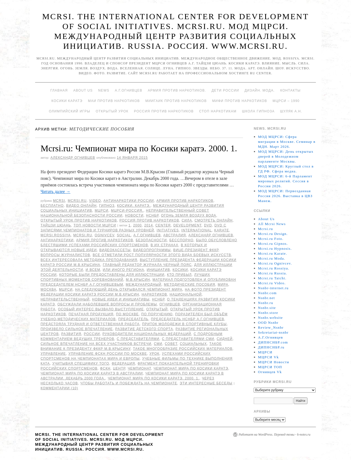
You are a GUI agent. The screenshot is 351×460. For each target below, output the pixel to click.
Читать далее (55, 191)
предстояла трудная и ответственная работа (90, 324)
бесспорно (181, 240)
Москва (48, 289)
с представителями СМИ (188, 339)
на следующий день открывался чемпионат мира (128, 289)
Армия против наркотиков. (177, 90)
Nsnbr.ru (265, 303)
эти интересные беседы (206, 383)
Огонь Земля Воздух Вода (188, 215)
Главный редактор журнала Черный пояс (147, 265)
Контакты (290, 90)
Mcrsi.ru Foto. (271, 239)
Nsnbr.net (266, 298)
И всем (93, 270)
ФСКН (105, 368)
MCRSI (59, 201)
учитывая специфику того (80, 363)
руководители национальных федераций (147, 334)
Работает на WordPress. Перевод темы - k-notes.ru (274, 434)
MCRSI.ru (82, 235)
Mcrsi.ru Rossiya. (273, 268)
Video (95, 201)
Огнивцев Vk (270, 372)
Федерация (123, 363)
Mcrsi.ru (77, 201)
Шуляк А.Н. (291, 111)
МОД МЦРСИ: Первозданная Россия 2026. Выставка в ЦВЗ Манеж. (285, 196)
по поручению (156, 314)
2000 (137, 225)
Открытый (157, 309)
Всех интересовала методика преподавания (89, 260)
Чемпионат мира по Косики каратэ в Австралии (92, 373)
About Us (83, 90)
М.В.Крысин (138, 280)
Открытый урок (112, 111)
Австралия (174, 235)
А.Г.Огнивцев (128, 90)
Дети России (225, 90)
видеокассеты (115, 250)
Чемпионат (139, 368)
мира (223, 284)
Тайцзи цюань (56, 225)
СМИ (158, 344)
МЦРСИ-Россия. (127, 210)
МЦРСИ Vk (268, 357)
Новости (134, 215)
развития (71, 334)
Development (187, 225)
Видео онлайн (81, 206)
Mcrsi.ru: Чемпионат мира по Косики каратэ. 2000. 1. (139, 148)
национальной (186, 294)
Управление (53, 354)
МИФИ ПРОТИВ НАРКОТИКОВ (239, 101)
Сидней (225, 339)
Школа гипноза (258, 111)
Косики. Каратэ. (134, 206)
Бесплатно (52, 206)
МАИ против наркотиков (114, 101)
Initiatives (168, 230)
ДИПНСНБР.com (273, 342)
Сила (187, 220)
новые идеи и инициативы (120, 299)
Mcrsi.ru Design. (273, 234)
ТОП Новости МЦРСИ (94, 225)
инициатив (158, 270)
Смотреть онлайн (213, 220)
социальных (193, 344)
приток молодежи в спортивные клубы (184, 324)
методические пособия (189, 284)
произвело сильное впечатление (77, 329)
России (92, 334)
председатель (133, 319)
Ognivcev (104, 235)
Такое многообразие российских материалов (183, 349)
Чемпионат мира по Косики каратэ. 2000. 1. (153, 378)
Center (163, 225)
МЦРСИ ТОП (270, 367)
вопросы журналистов (65, 255)
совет (171, 344)
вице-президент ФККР (196, 250)
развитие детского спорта (144, 329)
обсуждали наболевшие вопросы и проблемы (107, 304)
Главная (59, 90)
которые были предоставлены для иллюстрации (112, 275)
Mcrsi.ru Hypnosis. (275, 248)
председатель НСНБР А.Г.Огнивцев (187, 319)
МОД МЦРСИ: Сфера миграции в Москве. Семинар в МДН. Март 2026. (287, 142)
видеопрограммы (152, 250)
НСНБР (152, 215)
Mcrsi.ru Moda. (271, 258)
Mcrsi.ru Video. (272, 283)
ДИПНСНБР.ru (271, 347)
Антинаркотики (57, 240)
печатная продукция (91, 314)
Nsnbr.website (270, 318)
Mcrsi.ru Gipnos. (273, 244)
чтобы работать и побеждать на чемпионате (128, 383)
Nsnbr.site (267, 308)
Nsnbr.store (268, 313)
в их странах (164, 245)
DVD (208, 225)
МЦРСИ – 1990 (286, 101)
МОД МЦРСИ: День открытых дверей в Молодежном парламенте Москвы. (285, 156)
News (103, 90)
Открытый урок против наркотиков (79, 220)
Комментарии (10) (59, 388)
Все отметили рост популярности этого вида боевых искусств (162, 255)
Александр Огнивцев (72, 158)
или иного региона (123, 270)
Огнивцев (169, 304)
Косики (180, 270)
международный (144, 284)
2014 (148, 225)
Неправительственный (65, 299)
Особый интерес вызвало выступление (101, 309)
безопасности (151, 240)
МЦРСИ (101, 210)
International (196, 230)
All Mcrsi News (272, 224)
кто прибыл (179, 275)
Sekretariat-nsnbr (273, 332)
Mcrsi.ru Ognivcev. (275, 263)
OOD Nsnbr (268, 322)
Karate (221, 230)
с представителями (138, 339)
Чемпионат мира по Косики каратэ (191, 368)
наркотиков (154, 294)
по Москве (127, 314)
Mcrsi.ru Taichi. (272, 278)
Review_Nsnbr (271, 327)
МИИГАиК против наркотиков (176, 101)
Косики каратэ (67, 101)
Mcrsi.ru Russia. (272, 273)
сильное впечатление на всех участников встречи (96, 344)
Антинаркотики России (128, 201)
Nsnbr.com (267, 293)
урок (154, 354)
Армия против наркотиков (184, 201)
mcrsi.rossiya (56, 235)
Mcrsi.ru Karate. (272, 253)
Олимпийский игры (69, 111)
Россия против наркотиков (164, 111)
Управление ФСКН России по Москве (108, 354)
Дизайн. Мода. (260, 90)
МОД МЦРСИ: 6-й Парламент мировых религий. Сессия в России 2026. (285, 181)
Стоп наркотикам (217, 111)
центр (119, 368)
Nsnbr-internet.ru (273, 288)
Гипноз (106, 206)
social (124, 235)
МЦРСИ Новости (273, 362)
